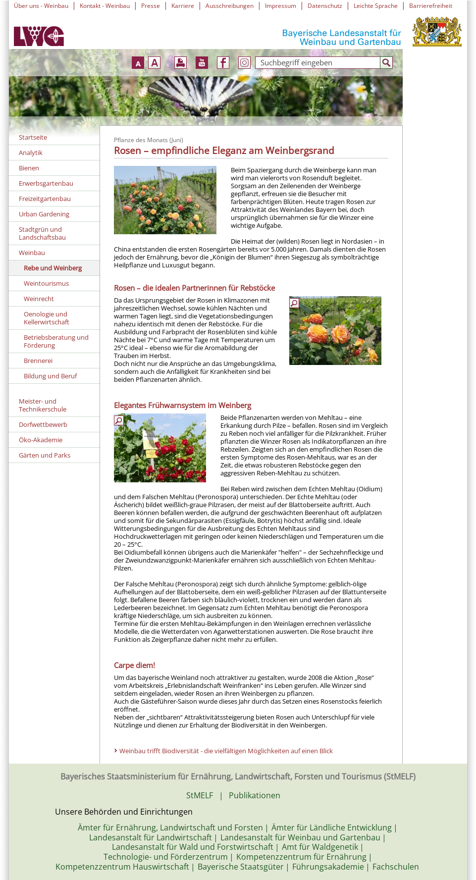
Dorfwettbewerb (43, 424)
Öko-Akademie (40, 439)
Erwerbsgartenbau (46, 183)
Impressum (280, 5)
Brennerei (38, 360)
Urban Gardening (44, 213)
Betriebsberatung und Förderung (56, 341)
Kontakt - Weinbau (105, 5)
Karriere (182, 5)
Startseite (33, 137)
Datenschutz (325, 5)
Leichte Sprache (376, 5)
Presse (150, 5)
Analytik (31, 152)
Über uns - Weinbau (41, 5)
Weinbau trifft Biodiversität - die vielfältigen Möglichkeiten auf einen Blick (226, 750)
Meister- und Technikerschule (42, 405)
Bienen (29, 167)
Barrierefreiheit (430, 5)
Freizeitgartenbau (45, 198)
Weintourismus (46, 283)
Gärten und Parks (44, 455)
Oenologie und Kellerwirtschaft (46, 318)
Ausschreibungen (230, 5)
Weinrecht (39, 298)
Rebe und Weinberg (53, 267)
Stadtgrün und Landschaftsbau (42, 233)
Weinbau (32, 252)
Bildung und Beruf (50, 375)
